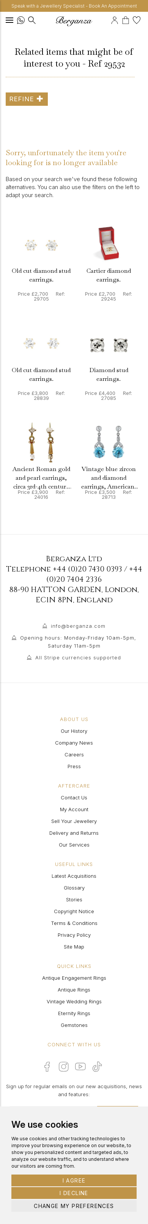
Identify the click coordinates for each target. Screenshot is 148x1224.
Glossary (74, 888)
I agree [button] (74, 1180)
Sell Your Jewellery (74, 821)
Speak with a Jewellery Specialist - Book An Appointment (74, 6)
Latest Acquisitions (74, 876)
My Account (74, 809)
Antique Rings (74, 990)
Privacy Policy (74, 935)
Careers (74, 754)
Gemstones (74, 1025)
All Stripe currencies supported (78, 657)
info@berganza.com (78, 626)
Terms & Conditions (74, 923)
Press (74, 766)
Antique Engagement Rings (74, 978)
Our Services (74, 845)
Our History (74, 731)
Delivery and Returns (74, 833)
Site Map (74, 947)
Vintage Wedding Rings (74, 1001)
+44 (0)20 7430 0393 (87, 569)
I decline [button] (74, 1193)
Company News (74, 743)
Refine (26, 99)
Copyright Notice (74, 911)
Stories (74, 899)
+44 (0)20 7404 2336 (94, 574)
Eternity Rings (74, 1013)
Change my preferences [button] (74, 1206)
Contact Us (74, 797)
